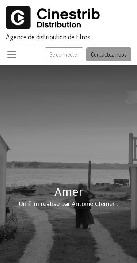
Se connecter (64, 54)
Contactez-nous (108, 54)
